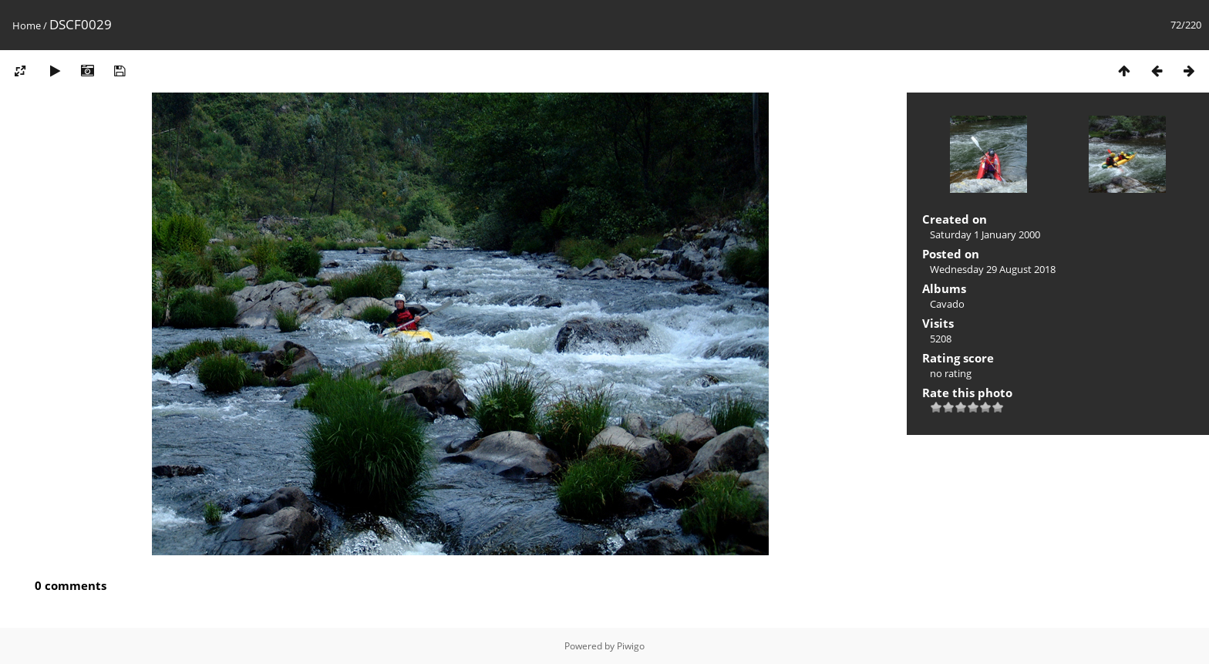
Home (26, 25)
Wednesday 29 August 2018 (993, 269)
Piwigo (631, 645)
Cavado (947, 304)
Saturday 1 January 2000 (985, 234)
